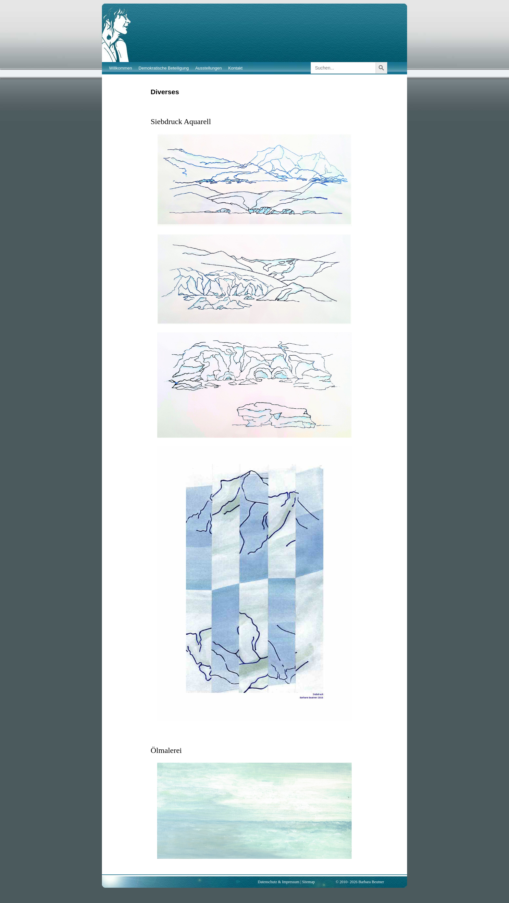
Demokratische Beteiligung (164, 68)
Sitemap (308, 882)
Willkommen (120, 68)
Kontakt (235, 68)
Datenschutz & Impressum (278, 882)
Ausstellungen (208, 68)
